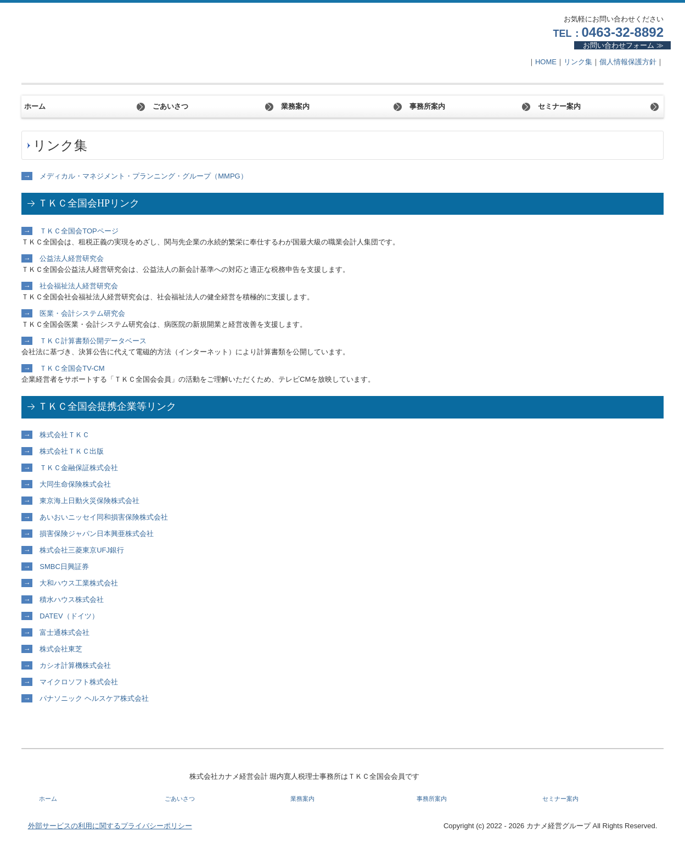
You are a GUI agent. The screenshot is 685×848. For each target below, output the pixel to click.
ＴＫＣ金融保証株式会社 (79, 468)
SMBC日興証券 (64, 566)
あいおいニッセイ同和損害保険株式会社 (104, 517)
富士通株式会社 (64, 632)
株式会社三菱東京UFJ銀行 (82, 550)
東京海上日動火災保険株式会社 (89, 500)
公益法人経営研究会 (72, 258)
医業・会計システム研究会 (82, 313)
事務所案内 (427, 106)
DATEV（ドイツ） (69, 616)
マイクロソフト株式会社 (79, 682)
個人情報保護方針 (627, 62)
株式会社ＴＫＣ (64, 435)
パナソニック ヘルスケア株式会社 (94, 698)
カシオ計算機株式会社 (75, 665)
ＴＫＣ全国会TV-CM (72, 368)
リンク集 (578, 62)
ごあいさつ (170, 106)
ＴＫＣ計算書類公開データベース (93, 341)
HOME (546, 62)
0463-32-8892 (623, 32)
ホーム (35, 106)
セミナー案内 (559, 106)
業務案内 (295, 106)
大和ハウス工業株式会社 (79, 583)
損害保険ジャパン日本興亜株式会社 (97, 533)
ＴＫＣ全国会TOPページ (79, 231)
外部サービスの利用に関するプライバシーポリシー (110, 826)
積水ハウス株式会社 (72, 599)
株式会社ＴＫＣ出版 (72, 451)
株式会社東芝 (61, 649)
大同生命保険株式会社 (75, 484)
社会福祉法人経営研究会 (79, 286)
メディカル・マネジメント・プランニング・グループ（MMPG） (143, 176)
